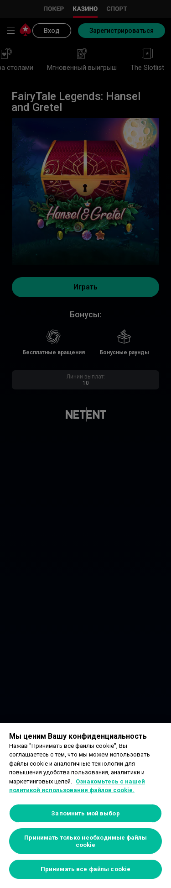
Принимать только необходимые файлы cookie (85, 841)
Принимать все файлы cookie (85, 869)
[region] (85, 805)
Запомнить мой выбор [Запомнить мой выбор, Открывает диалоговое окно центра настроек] (85, 813)
